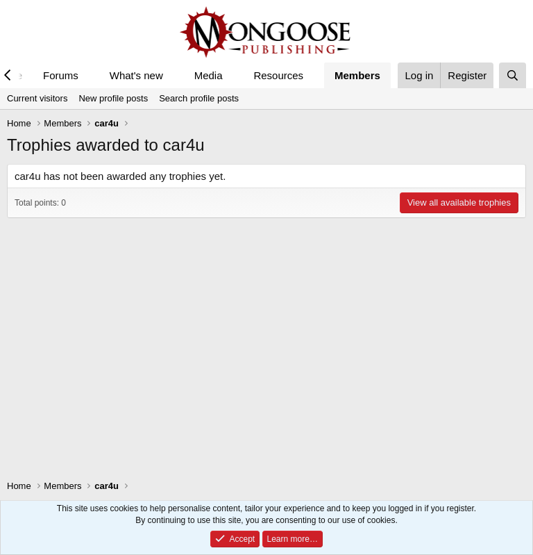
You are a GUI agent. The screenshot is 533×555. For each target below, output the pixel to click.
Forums (60, 75)
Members (357, 75)
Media (208, 75)
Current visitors (37, 98)
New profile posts (113, 98)
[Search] (512, 75)
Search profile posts (199, 98)
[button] (89, 75)
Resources (278, 75)
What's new (136, 75)
